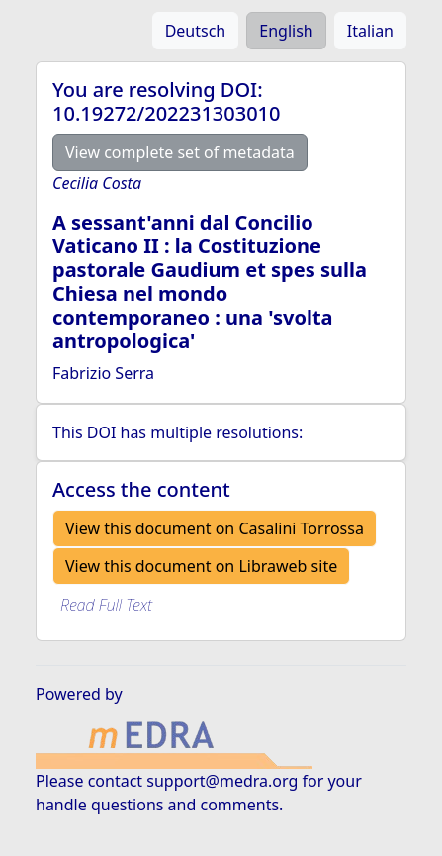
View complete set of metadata (180, 152)
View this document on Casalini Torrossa (214, 528)
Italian (370, 31)
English (285, 31)
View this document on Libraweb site (201, 566)
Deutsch (195, 31)
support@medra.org (222, 781)
